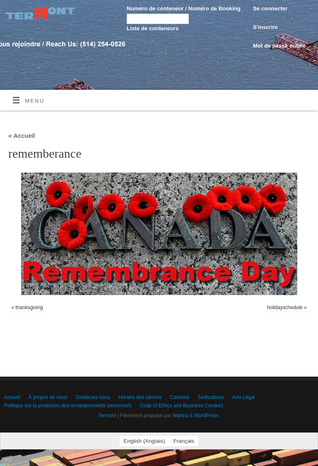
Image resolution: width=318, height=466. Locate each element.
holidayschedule (285, 307)
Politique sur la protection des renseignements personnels (67, 405)
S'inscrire (265, 27)
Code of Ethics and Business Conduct (181, 405)
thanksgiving (29, 307)
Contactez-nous (92, 397)
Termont (107, 415)
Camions (179, 397)
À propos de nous (48, 397)
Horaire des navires (139, 397)
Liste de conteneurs (153, 28)
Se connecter (270, 8)
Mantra (180, 415)
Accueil (21, 135)
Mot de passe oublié (279, 46)
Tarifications (211, 397)
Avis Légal (243, 397)
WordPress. (207, 415)
